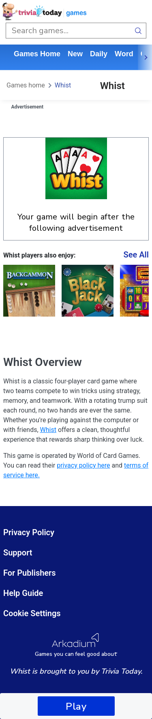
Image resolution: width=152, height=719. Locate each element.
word (124, 54)
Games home (37, 54)
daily (98, 54)
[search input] (68, 30)
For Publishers (29, 573)
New (75, 54)
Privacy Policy (28, 532)
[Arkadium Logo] (76, 645)
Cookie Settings (32, 613)
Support (17, 552)
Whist (63, 85)
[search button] (138, 30)
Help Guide (23, 593)
